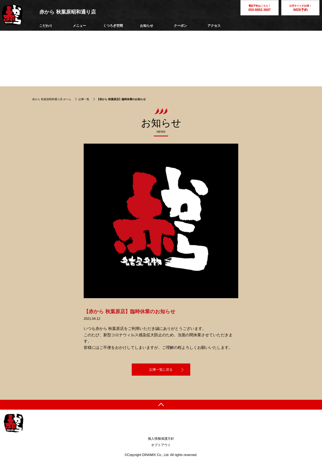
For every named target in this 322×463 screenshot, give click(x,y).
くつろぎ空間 (113, 25)
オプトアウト (161, 445)
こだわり (45, 25)
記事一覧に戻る (161, 369)
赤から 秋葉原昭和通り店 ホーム (51, 99)
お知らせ (146, 25)
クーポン (180, 25)
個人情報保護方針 (161, 438)
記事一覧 (84, 99)
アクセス (214, 25)
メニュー (79, 25)
